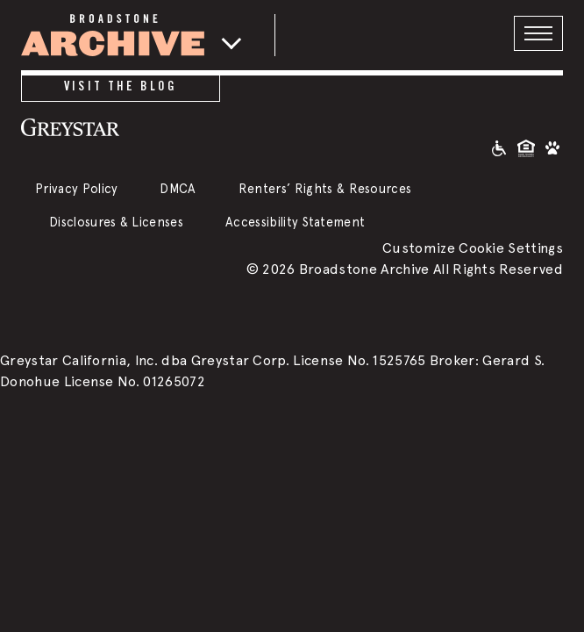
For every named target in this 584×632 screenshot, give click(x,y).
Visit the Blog (120, 85)
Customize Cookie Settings (472, 248)
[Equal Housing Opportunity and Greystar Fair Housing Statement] (526, 147)
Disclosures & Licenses (116, 221)
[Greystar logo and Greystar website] (120, 126)
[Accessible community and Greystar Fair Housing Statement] (498, 147)
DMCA (178, 188)
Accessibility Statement (295, 221)
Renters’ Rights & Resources (325, 188)
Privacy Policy (76, 188)
